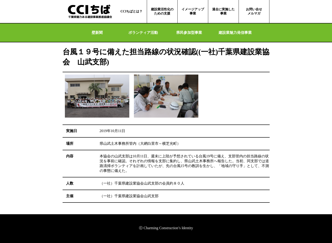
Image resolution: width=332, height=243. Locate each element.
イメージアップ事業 (193, 11)
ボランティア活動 (143, 33)
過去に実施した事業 (223, 11)
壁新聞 (97, 33)
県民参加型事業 (189, 33)
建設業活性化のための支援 (162, 11)
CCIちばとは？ (132, 11)
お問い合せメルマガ (254, 11)
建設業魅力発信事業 (235, 33)
